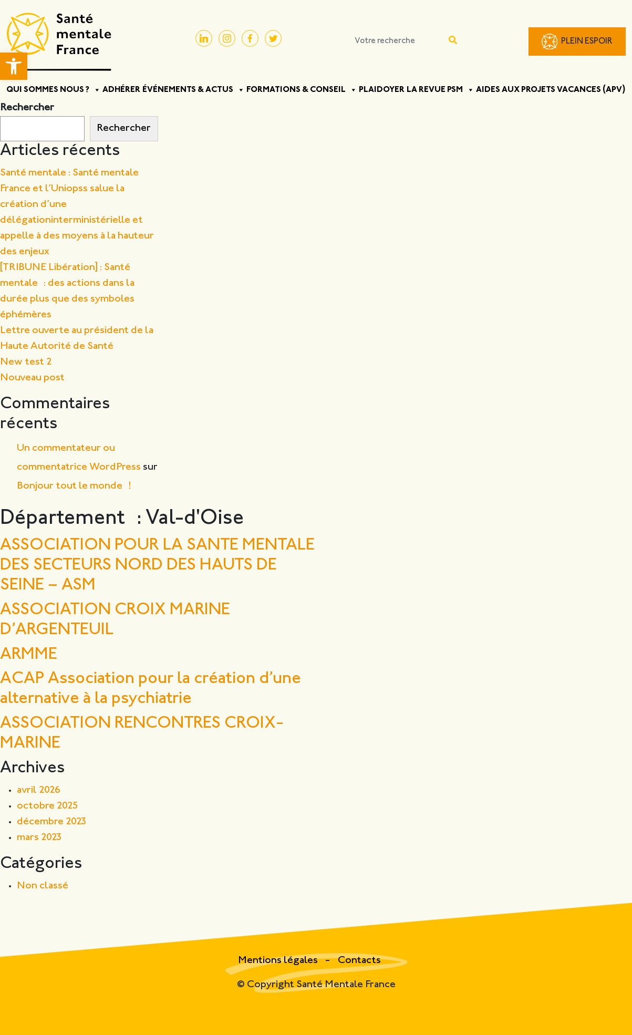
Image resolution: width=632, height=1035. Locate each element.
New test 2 (26, 362)
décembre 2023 (52, 821)
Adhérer (121, 90)
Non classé (42, 886)
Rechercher (27, 108)
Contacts (359, 960)
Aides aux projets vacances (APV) (551, 90)
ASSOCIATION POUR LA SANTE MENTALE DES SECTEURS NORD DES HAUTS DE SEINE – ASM (157, 566)
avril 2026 (38, 790)
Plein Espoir (587, 42)
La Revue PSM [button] (440, 89)
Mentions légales (279, 960)
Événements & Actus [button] (193, 89)
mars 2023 (39, 837)
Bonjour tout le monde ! (74, 486)
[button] (13, 66)
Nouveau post (32, 378)
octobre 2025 (47, 806)
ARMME (28, 655)
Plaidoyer (382, 90)
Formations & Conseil (301, 89)
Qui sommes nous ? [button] (53, 89)
